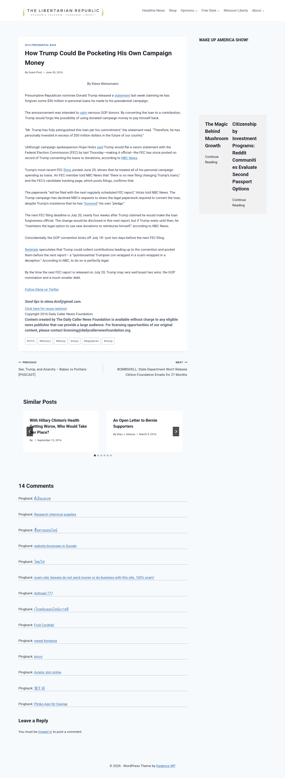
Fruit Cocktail (44, 625)
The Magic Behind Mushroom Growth (216, 134)
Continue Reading (212, 159)
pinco (38, 656)
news (75, 340)
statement (122, 95)
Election (45, 340)
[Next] (176, 431)
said (100, 147)
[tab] (95, 455)
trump (108, 340)
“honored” (90, 203)
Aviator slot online (47, 672)
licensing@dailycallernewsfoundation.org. (97, 330)
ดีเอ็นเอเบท (42, 498)
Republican (91, 340)
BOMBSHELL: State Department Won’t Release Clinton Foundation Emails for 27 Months (146, 368)
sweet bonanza (45, 641)
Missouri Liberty (236, 10)
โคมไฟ (39, 562)
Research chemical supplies (55, 514)
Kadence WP (165, 766)
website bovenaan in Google (55, 546)
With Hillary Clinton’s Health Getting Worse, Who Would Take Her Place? (58, 426)
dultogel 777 (43, 593)
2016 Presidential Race (40, 45)
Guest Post (35, 72)
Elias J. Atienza (126, 434)
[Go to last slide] (30, 431)
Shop (173, 10)
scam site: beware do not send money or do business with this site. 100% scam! (94, 577)
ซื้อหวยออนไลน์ (45, 530)
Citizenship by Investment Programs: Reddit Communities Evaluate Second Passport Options (244, 156)
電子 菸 (39, 688)
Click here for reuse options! (46, 309)
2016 (31, 340)
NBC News (129, 158)
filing (67, 170)
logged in (45, 732)
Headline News (153, 10)
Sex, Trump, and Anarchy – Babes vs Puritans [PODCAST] (59, 368)
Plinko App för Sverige (51, 704)
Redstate (31, 249)
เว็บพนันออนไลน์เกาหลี (51, 609)
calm (83, 113)
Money (61, 340)
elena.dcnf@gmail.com (62, 301)
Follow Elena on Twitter (42, 289)
